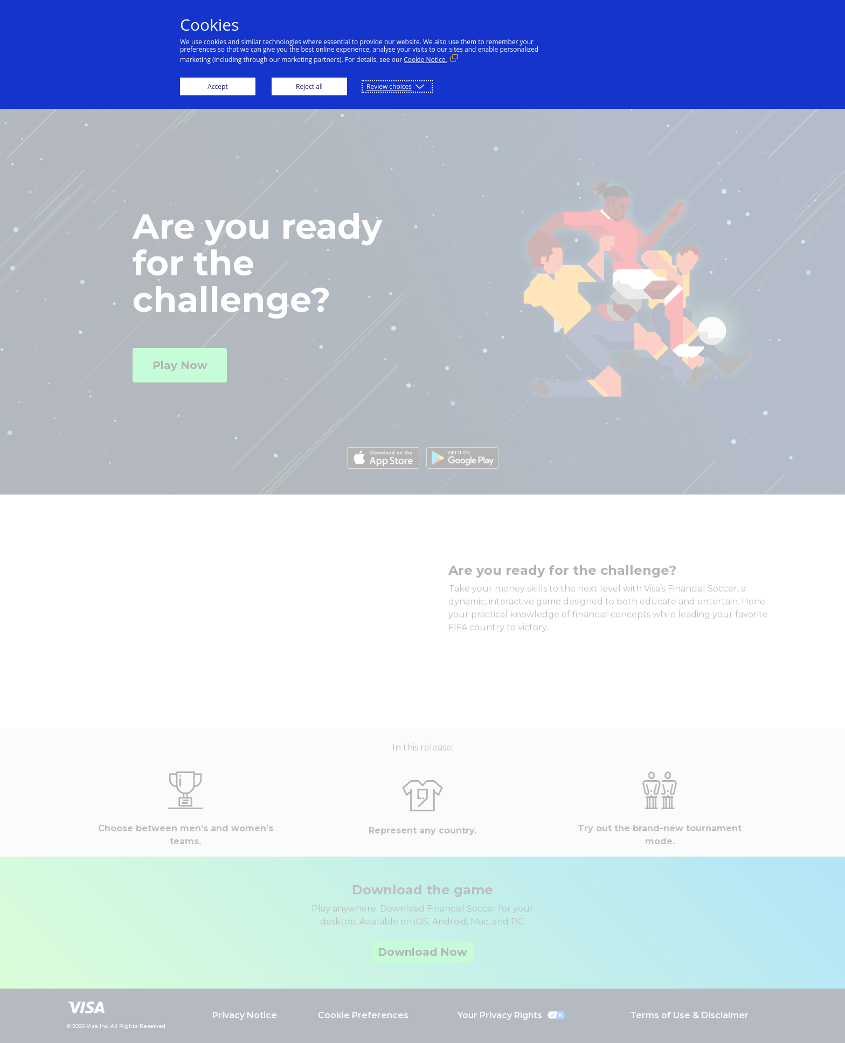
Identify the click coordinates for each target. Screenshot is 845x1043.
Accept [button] (217, 86)
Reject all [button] (309, 86)
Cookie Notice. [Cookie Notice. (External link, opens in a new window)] (425, 59)
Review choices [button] (389, 86)
